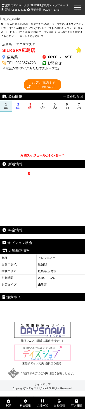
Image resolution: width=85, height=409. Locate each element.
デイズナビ (35, 388)
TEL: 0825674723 (21, 62)
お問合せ (54, 62)
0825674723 (44, 85)
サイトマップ (42, 384)
